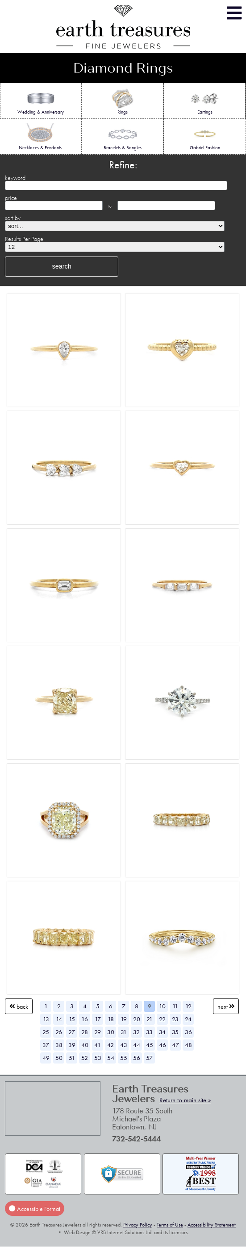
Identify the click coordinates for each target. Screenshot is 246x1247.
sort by (13, 218)
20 (136, 1019)
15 (72, 1019)
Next (226, 1006)
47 (175, 1045)
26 (58, 1032)
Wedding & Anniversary (40, 101)
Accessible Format (34, 1208)
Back (18, 1006)
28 (84, 1032)
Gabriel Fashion (205, 137)
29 (97, 1032)
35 (175, 1032)
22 (162, 1019)
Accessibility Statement (212, 1224)
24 (188, 1019)
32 (136, 1032)
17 (98, 1019)
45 (149, 1045)
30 (110, 1032)
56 (136, 1058)
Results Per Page (24, 239)
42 (110, 1045)
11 (175, 1006)
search (61, 266)
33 (149, 1032)
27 (71, 1032)
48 (188, 1045)
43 (123, 1045)
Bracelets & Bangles (123, 137)
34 (162, 1032)
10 (162, 1006)
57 (149, 1058)
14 (59, 1019)
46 (162, 1045)
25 (45, 1032)
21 (149, 1019)
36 (188, 1032)
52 (84, 1058)
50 (59, 1058)
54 (110, 1058)
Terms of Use (170, 1224)
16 (84, 1019)
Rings (123, 101)
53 (97, 1058)
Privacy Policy (137, 1224)
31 (124, 1032)
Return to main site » (185, 1100)
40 (84, 1045)
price (11, 198)
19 (124, 1019)
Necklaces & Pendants (40, 137)
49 (46, 1058)
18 (111, 1019)
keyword (15, 178)
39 (71, 1045)
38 (59, 1045)
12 (188, 1006)
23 (175, 1019)
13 (46, 1019)
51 (72, 1058)
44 (136, 1045)
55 (123, 1058)
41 (97, 1045)
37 (45, 1045)
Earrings (205, 101)
